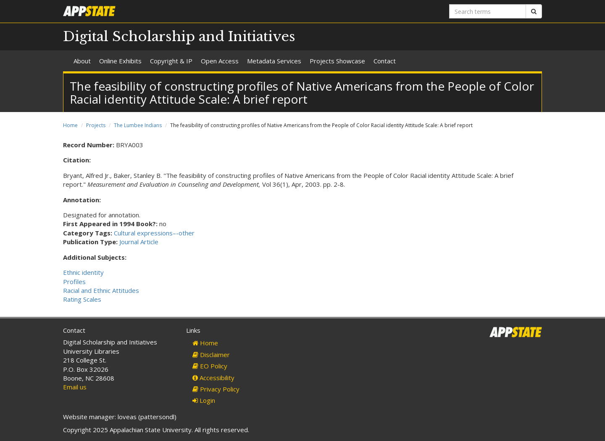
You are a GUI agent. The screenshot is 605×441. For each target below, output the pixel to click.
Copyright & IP (171, 61)
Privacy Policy (215, 389)
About (82, 61)
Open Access (220, 61)
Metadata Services (274, 61)
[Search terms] (487, 11)
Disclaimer (211, 354)
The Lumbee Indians (138, 125)
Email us (75, 387)
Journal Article (138, 241)
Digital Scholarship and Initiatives (179, 36)
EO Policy (209, 366)
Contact (385, 61)
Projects (95, 125)
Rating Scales (82, 299)
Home (70, 125)
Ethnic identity (83, 272)
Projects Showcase (337, 61)
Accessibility (213, 377)
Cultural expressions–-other (154, 233)
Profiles (74, 281)
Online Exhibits (120, 61)
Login (203, 400)
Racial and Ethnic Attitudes (101, 290)
